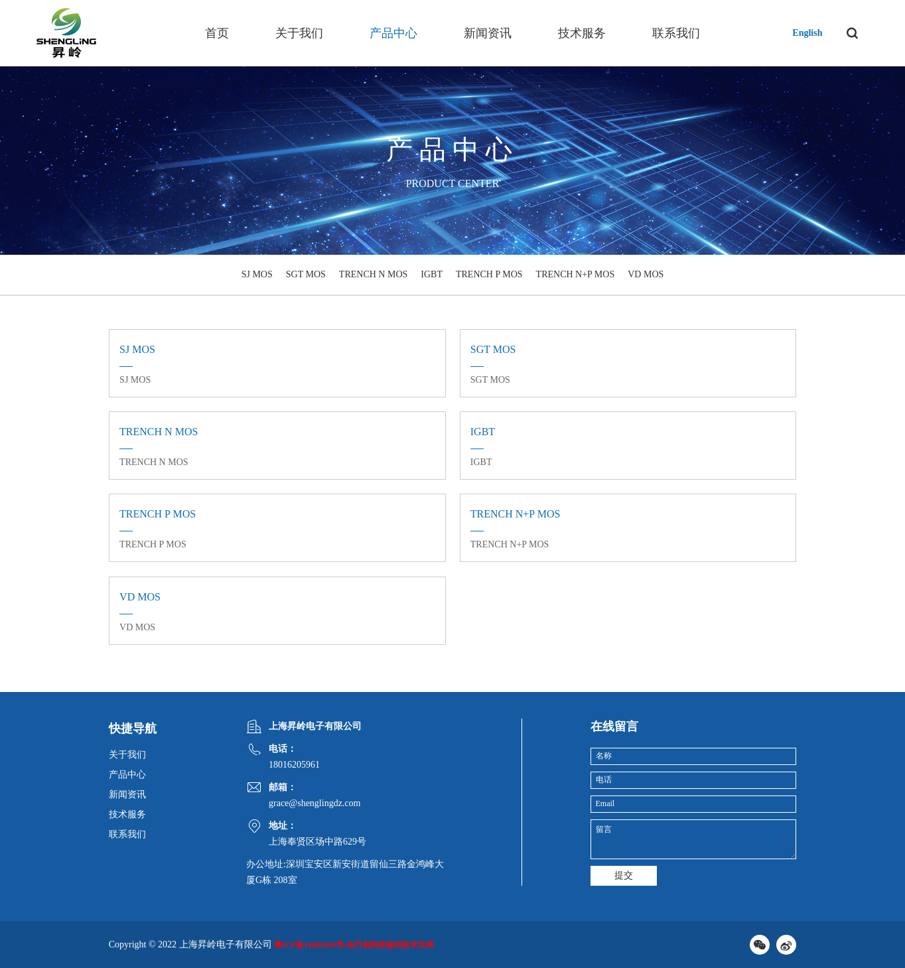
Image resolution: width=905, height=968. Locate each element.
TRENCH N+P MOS (575, 274)
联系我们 (676, 33)
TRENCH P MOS (489, 274)
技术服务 (582, 33)
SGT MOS (306, 274)
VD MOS (645, 274)
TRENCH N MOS (373, 274)
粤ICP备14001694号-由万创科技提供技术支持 (354, 944)
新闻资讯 (488, 33)
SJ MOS (257, 274)
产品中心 (393, 33)
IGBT (432, 274)
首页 (217, 33)
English (807, 33)
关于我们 (299, 33)
